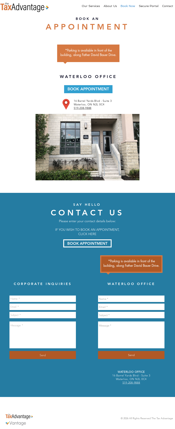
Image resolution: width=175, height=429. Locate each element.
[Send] (42, 355)
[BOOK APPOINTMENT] (88, 89)
